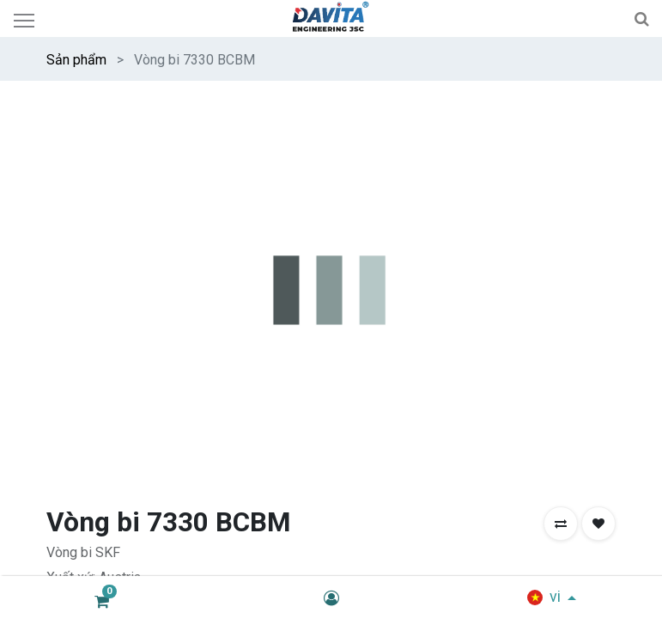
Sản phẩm (76, 60)
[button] (561, 523)
